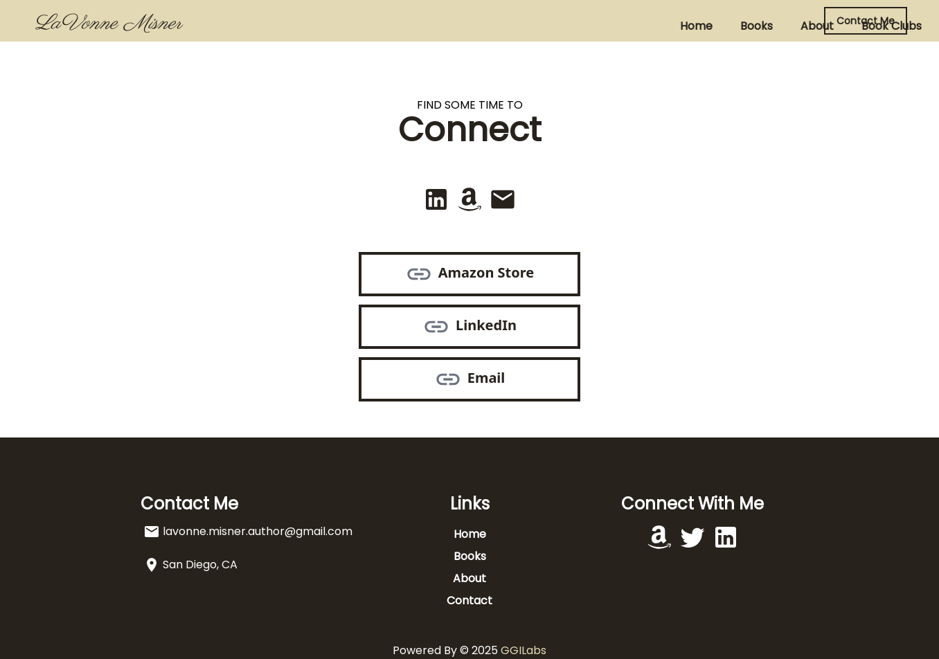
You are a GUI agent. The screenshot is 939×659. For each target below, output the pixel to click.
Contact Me (866, 21)
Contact (638, 26)
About (482, 26)
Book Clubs (557, 26)
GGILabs (523, 650)
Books (422, 26)
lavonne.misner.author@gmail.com (257, 531)
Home (362, 26)
